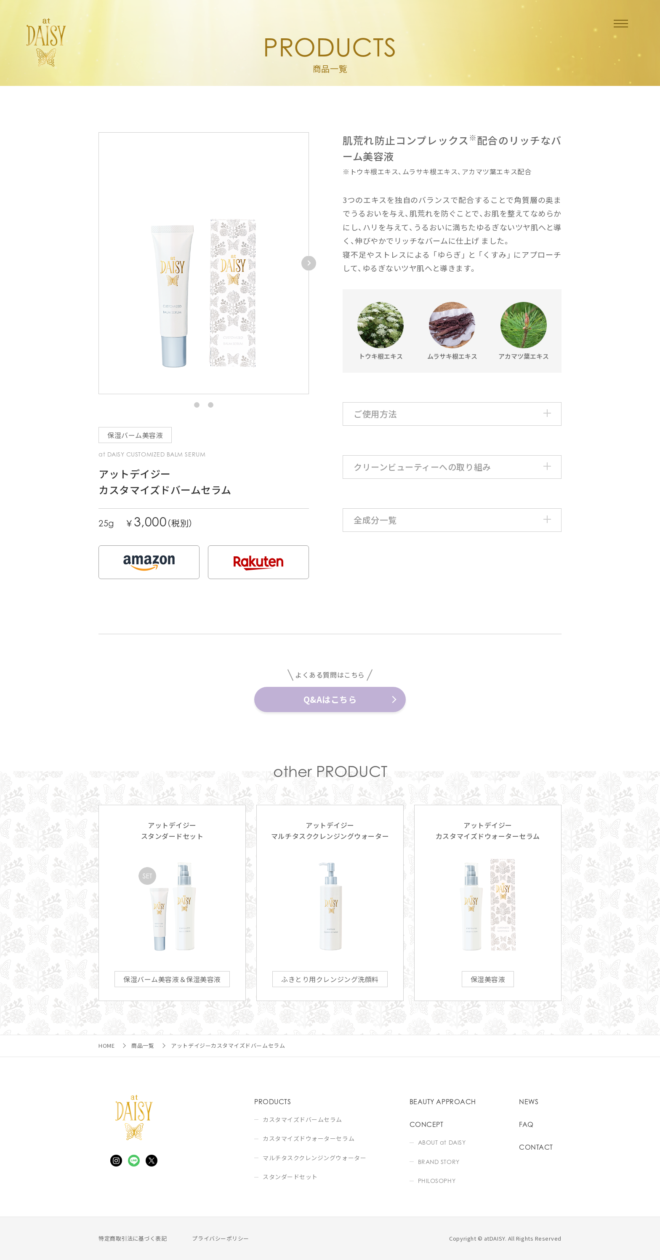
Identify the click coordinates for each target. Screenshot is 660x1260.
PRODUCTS (272, 1101)
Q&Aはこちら (330, 699)
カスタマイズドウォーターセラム (308, 1138)
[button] (197, 405)
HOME (106, 1045)
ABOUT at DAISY (442, 1142)
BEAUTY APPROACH (443, 1101)
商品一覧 (142, 1045)
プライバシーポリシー (220, 1238)
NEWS (528, 1101)
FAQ (526, 1124)
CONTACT (536, 1147)
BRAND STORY (439, 1161)
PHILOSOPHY (436, 1180)
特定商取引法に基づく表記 (132, 1238)
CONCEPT (427, 1124)
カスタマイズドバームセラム (302, 1119)
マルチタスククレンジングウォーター (314, 1157)
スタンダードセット (290, 1176)
